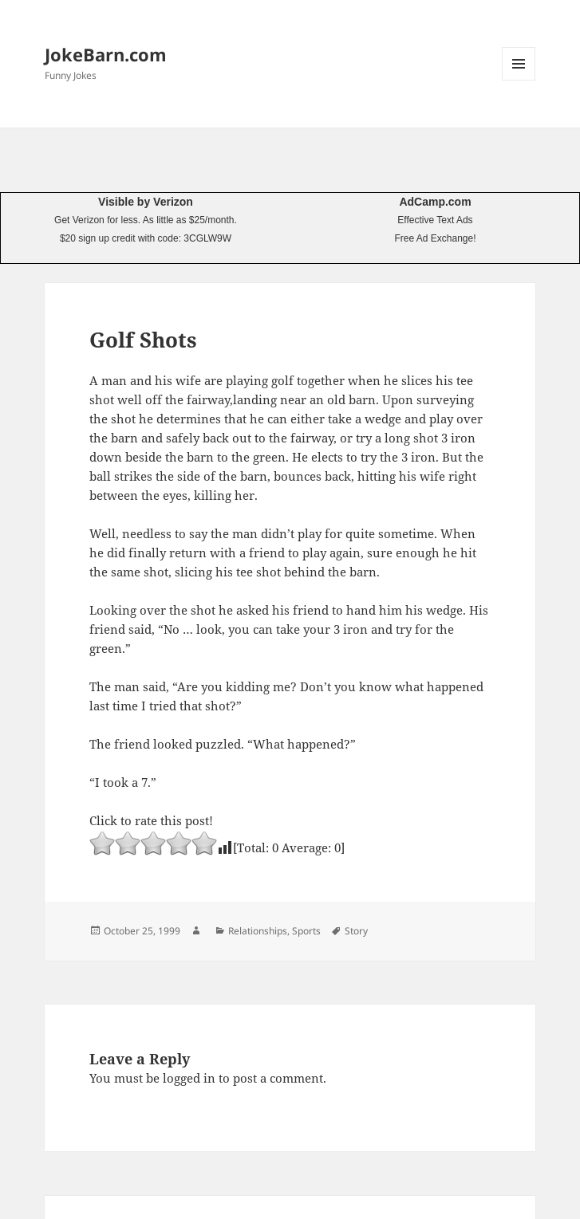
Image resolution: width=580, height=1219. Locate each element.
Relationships (257, 931)
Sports (306, 931)
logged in (189, 1078)
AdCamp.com (435, 201)
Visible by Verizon (145, 201)
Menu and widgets (519, 80)
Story (356, 931)
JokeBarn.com (106, 54)
